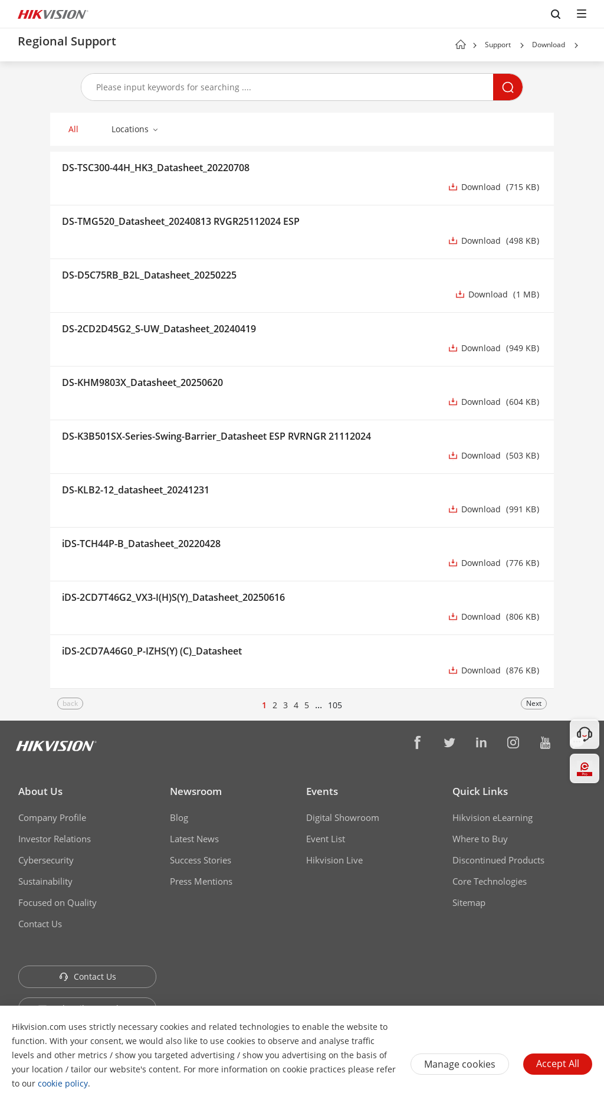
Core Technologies (489, 881)
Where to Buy (480, 839)
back (70, 703)
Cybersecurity (46, 860)
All (73, 129)
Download (548, 45)
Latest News (194, 839)
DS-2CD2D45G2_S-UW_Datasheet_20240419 (159, 328)
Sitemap (468, 902)
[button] (522, 45)
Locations (130, 129)
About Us (40, 791)
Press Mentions (201, 881)
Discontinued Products (498, 860)
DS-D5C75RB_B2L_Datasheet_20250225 (149, 275)
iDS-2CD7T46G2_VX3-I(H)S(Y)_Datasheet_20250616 (173, 597)
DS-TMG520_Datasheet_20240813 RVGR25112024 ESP (181, 221)
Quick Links (480, 791)
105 (335, 705)
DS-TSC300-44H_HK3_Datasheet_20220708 (156, 167)
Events (322, 791)
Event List (325, 839)
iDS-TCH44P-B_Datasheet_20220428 (141, 543)
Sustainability (45, 881)
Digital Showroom (342, 817)
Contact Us (40, 924)
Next (533, 703)
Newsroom (196, 791)
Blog (179, 817)
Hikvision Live (334, 860)
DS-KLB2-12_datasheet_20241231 (135, 489)
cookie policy (63, 1083)
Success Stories (200, 860)
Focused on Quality (57, 902)
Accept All (557, 1063)
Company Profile (52, 817)
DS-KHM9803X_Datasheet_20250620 (142, 382)
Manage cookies (459, 1064)
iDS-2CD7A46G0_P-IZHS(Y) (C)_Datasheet (152, 650)
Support (498, 45)
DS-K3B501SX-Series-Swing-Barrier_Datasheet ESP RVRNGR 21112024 (216, 436)
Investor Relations (54, 839)
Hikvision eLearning (492, 817)
